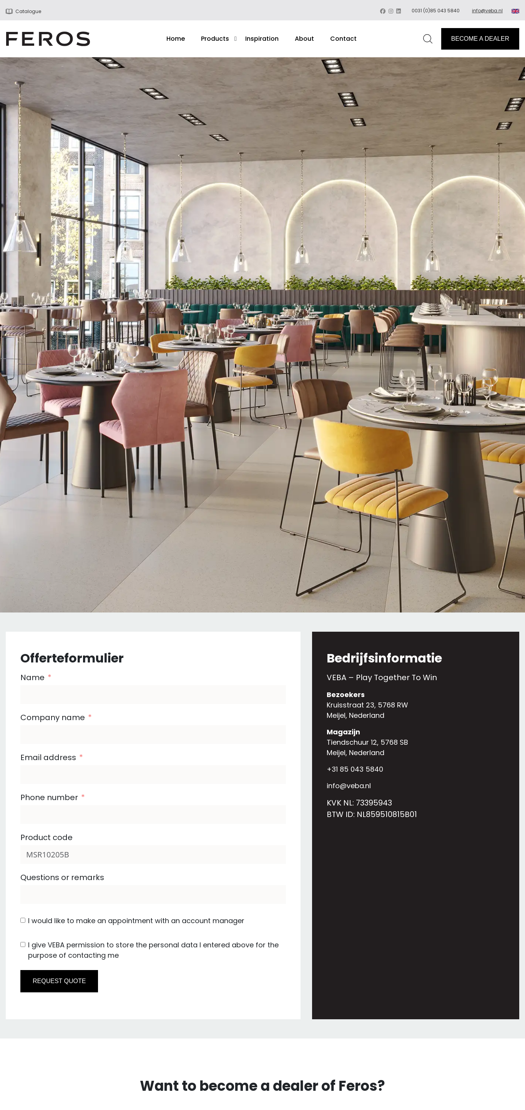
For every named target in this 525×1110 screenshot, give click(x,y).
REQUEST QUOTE (59, 981)
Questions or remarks (62, 877)
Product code (46, 837)
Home (175, 38)
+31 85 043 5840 (355, 769)
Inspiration (262, 38)
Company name (52, 717)
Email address (48, 757)
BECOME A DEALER (480, 38)
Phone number (49, 797)
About (304, 38)
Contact (343, 38)
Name (32, 677)
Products (215, 38)
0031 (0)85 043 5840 (436, 10)
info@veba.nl (487, 10)
